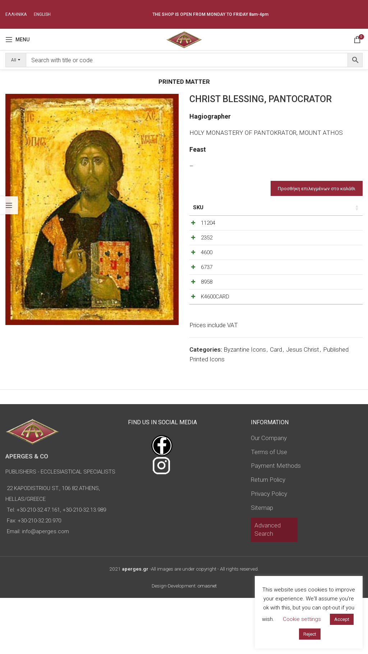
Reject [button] (309, 634)
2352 (206, 247)
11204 (208, 223)
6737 (206, 295)
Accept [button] (341, 619)
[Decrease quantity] (317, 225)
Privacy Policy (269, 549)
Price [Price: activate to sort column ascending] (282, 207)
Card (276, 405)
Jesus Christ (302, 405)
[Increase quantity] (341, 225)
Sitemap (262, 563)
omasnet (207, 642)
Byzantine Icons (245, 405)
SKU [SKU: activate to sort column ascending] (198, 207)
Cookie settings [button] (302, 619)
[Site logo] (184, 38)
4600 (206, 271)
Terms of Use (269, 508)
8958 (206, 319)
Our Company (269, 494)
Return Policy (268, 535)
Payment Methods (276, 521)
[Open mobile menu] (17, 39)
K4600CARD (215, 343)
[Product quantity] (329, 225)
